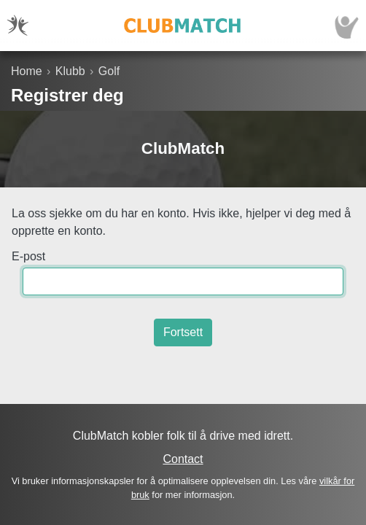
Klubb (70, 71)
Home (26, 71)
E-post (28, 256)
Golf (109, 71)
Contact (183, 459)
